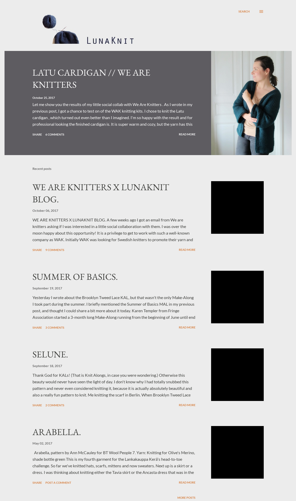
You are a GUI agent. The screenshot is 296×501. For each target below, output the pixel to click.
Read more (187, 134)
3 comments (54, 327)
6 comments (54, 134)
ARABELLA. (56, 432)
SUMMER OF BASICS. (75, 276)
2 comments (54, 405)
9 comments (54, 250)
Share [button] (37, 134)
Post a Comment (58, 482)
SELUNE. (50, 354)
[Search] (244, 11)
